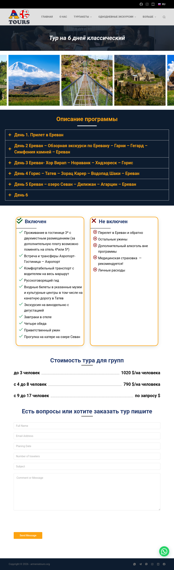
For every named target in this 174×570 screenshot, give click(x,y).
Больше (150, 16)
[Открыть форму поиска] (164, 17)
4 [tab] (69, 100)
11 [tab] (105, 100)
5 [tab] (74, 100)
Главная (47, 16)
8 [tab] (89, 100)
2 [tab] (59, 100)
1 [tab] (54, 100)
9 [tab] (94, 100)
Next (168, 80)
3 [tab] (64, 100)
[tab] (87, 135)
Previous (6, 80)
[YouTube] (153, 4)
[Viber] (146, 564)
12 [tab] (110, 100)
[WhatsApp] (134, 564)
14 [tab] (120, 100)
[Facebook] (141, 4)
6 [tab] (79, 100)
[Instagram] (147, 4)
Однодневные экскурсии (117, 16)
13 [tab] (115, 100)
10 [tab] (99, 100)
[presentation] (39, 520)
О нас (63, 16)
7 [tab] (84, 100)
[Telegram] (140, 564)
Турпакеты (83, 16)
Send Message (28, 535)
